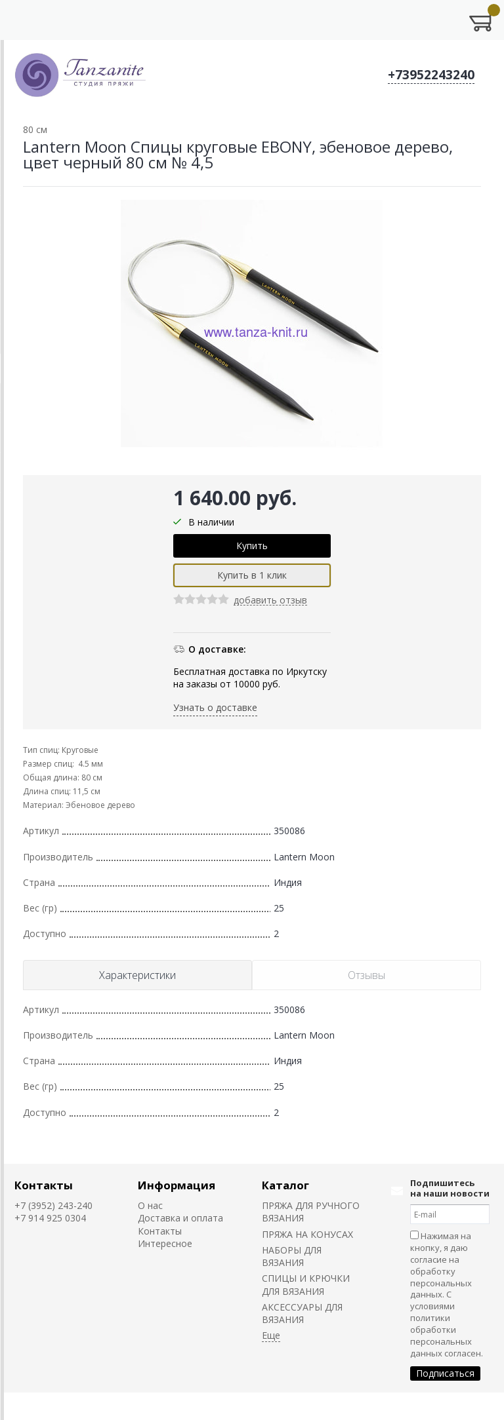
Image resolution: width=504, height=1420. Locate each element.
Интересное (165, 1243)
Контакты (43, 1185)
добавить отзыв (270, 600)
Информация (176, 1185)
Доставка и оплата (180, 1218)
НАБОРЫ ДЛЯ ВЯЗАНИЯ (292, 1256)
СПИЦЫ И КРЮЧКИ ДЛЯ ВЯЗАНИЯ (306, 1284)
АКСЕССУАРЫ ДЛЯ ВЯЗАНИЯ (302, 1313)
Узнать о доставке (215, 707)
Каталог (285, 1185)
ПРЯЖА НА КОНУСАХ (307, 1234)
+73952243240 (431, 74)
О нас (150, 1205)
